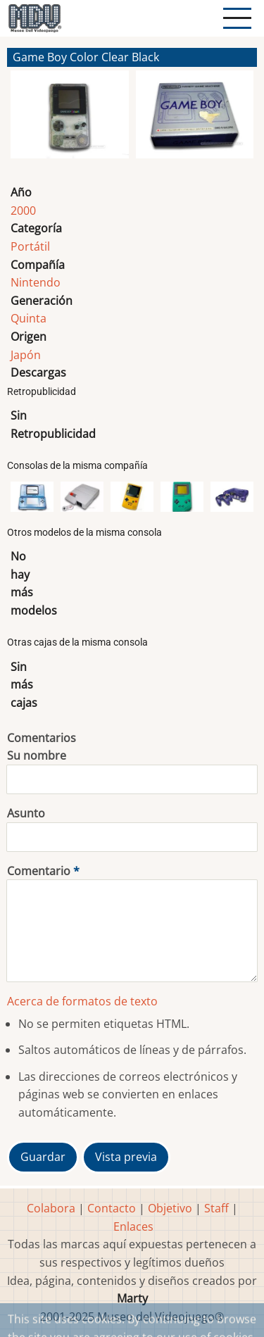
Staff (216, 1208)
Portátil (30, 246)
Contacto (111, 1208)
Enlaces (133, 1226)
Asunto (26, 813)
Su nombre (36, 755)
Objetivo (170, 1208)
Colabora (51, 1208)
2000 (23, 210)
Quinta (28, 318)
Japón (26, 355)
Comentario (38, 871)
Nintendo (36, 282)
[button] (70, 120)
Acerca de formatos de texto (82, 1001)
